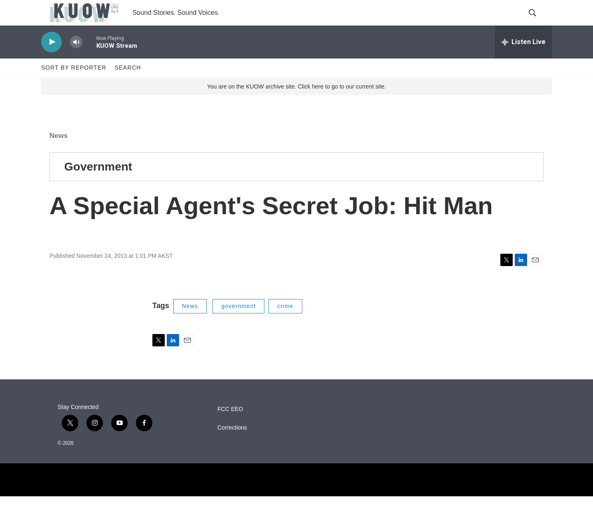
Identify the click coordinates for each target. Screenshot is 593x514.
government (238, 323)
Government (98, 184)
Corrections (232, 445)
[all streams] (523, 59)
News (58, 153)
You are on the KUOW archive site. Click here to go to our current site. (296, 104)
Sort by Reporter (73, 85)
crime (285, 323)
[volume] (76, 60)
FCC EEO (230, 427)
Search (127, 85)
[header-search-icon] (538, 22)
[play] (51, 60)
